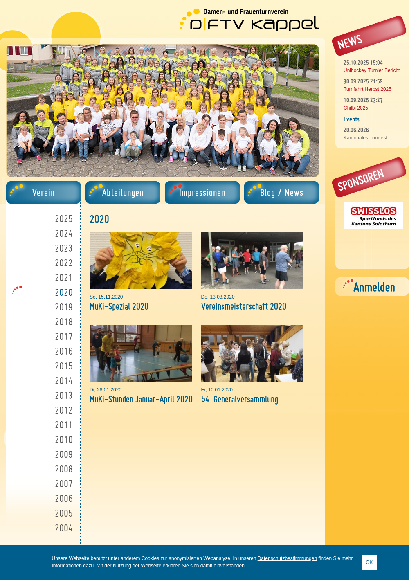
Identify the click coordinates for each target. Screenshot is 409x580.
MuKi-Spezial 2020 (119, 306)
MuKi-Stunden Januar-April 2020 (141, 399)
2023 (64, 248)
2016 (64, 351)
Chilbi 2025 (356, 108)
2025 (64, 219)
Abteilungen (123, 192)
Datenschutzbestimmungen (287, 558)
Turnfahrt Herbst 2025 (367, 89)
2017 (64, 336)
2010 (64, 439)
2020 (64, 292)
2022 (64, 263)
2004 (64, 528)
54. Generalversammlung (239, 399)
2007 (64, 484)
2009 (64, 454)
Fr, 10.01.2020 (217, 390)
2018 (64, 322)
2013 (64, 395)
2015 (64, 366)
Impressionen (202, 192)
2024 (64, 233)
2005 (64, 513)
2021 (64, 277)
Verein (43, 192)
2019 (64, 307)
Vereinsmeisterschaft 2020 (243, 306)
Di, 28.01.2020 (105, 390)
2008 (64, 469)
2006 (64, 498)
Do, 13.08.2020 (218, 297)
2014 (64, 381)
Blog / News (281, 192)
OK (369, 562)
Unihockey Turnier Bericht (372, 70)
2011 (64, 425)
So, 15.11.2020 (106, 297)
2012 (64, 410)
